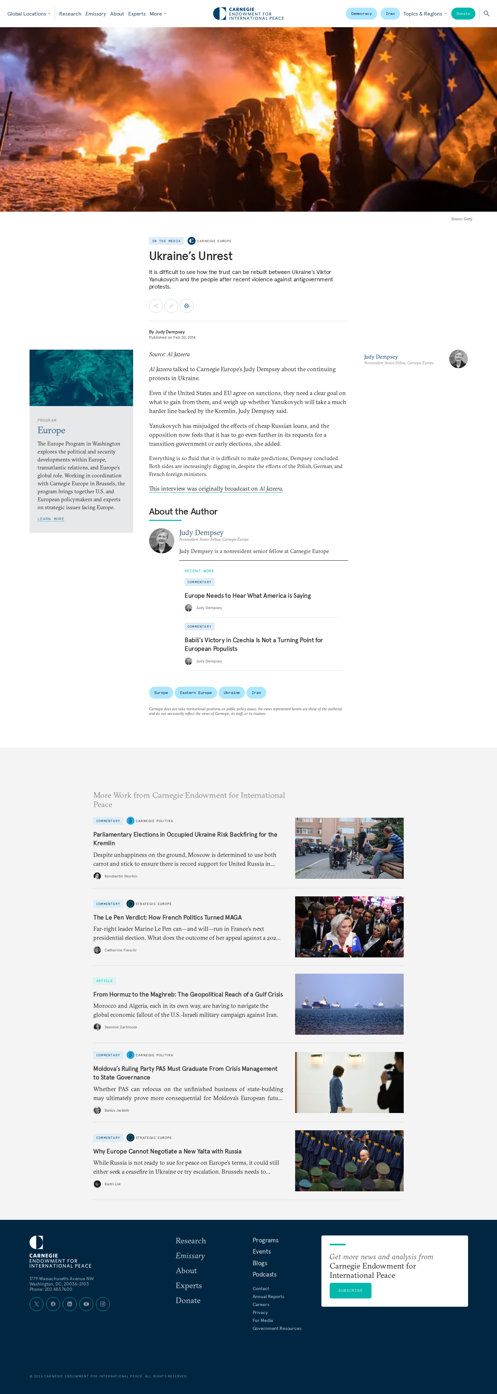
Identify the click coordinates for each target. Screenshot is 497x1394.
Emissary (95, 13)
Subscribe (350, 1290)
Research (70, 13)
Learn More (51, 519)
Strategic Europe (154, 903)
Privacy (260, 1312)
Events (262, 1251)
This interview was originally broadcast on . (216, 488)
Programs (266, 1240)
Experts (137, 13)
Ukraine (232, 692)
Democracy (361, 13)
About (117, 13)
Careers (261, 1304)
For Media (263, 1320)
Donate (463, 13)
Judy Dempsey (170, 332)
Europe (161, 692)
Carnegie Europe (214, 241)
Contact (261, 1288)
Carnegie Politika (154, 820)
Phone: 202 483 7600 (51, 1289)
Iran (390, 13)
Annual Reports (268, 1296)
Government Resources (277, 1328)
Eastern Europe (196, 692)
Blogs (260, 1263)
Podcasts (265, 1274)
